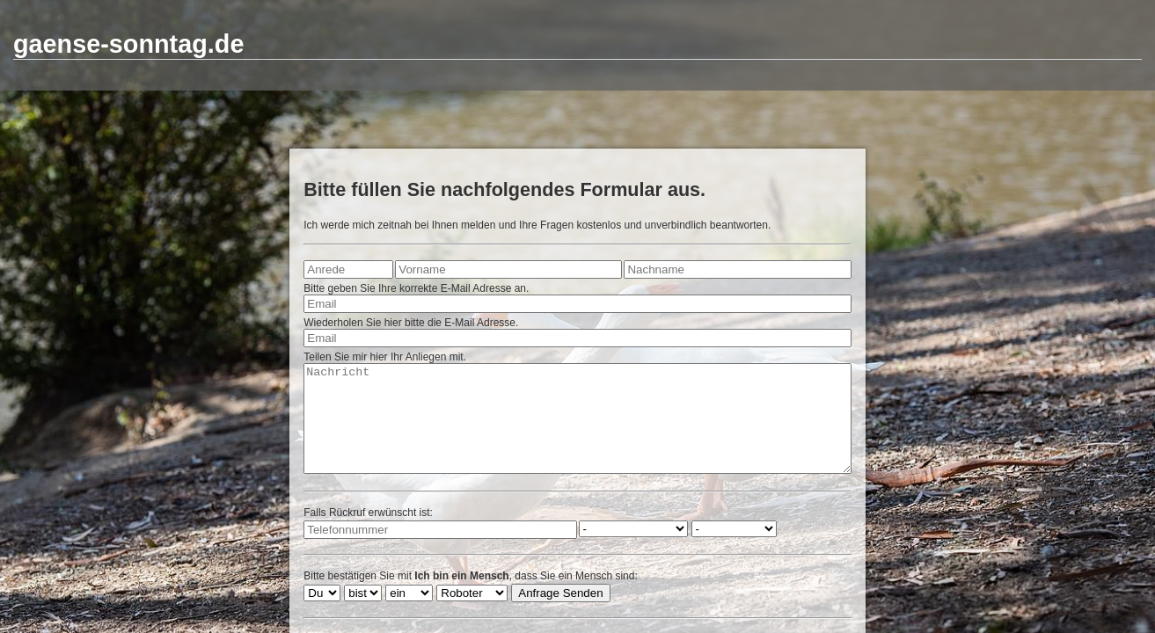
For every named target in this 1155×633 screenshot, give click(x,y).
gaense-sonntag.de (128, 44)
